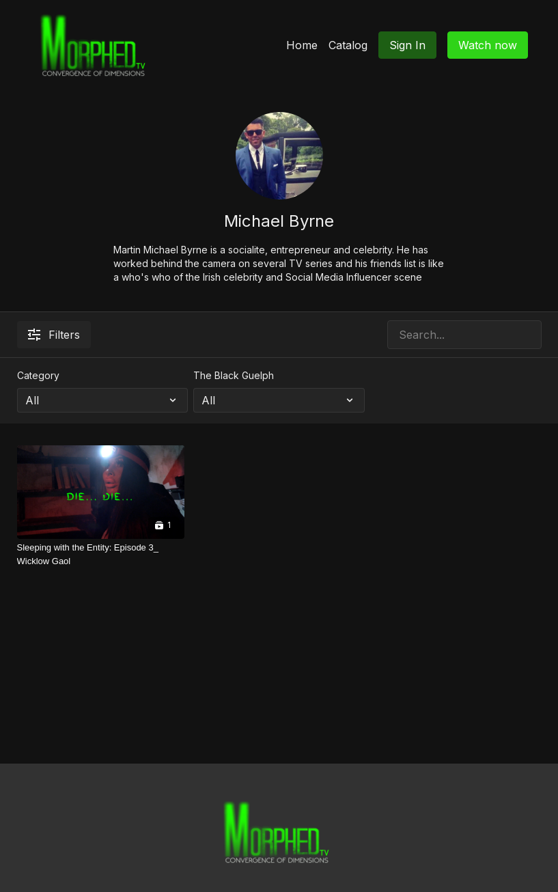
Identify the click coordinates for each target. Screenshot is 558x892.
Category (38, 375)
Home (302, 45)
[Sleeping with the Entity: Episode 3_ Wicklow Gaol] (100, 554)
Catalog (348, 45)
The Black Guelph (233, 375)
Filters (54, 335)
